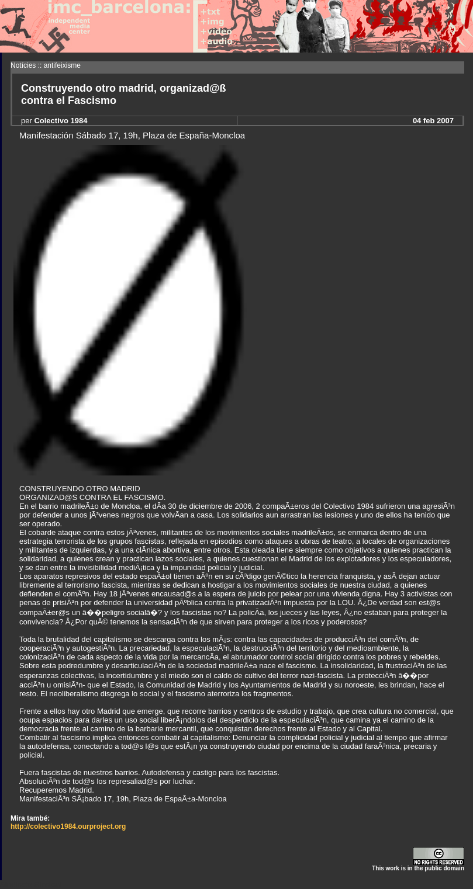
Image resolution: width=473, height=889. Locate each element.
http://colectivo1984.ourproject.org (68, 826)
